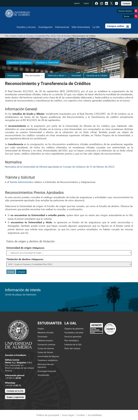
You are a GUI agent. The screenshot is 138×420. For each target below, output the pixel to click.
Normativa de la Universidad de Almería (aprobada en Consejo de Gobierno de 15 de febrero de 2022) (59, 166)
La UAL (96, 27)
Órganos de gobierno (74, 328)
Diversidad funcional (47, 371)
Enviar (11, 271)
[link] (126, 3)
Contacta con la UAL (15, 391)
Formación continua (46, 344)
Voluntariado (43, 375)
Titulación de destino (24, 259)
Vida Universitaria (81, 27)
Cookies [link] (80, 415)
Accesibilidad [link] (95, 415)
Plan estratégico (71, 340)
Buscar (131, 16)
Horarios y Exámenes (47, 62)
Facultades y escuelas (73, 332)
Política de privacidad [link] (48, 415)
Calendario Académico (20, 62)
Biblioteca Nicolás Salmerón (46, 365)
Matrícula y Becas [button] (57, 75)
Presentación (13, 75)
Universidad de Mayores (48, 356)
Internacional (62, 27)
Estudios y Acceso (26, 27)
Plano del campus (72, 348)
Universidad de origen (25, 247)
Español (77, 3)
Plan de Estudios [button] (33, 75)
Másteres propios (45, 340)
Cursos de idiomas (46, 348)
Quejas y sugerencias (15, 397)
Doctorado (42, 336)
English (86, 3)
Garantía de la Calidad (97, 75)
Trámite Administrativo (22, 182)
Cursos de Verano (45, 352)
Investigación (46, 27)
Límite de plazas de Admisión (20, 294)
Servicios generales (72, 336)
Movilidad (76, 75)
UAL (6, 35)
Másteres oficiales (46, 332)
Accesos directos (128, 11)
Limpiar (21, 271)
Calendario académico (48, 360)
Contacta (126, 3)
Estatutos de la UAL (73, 344)
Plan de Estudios (64, 35)
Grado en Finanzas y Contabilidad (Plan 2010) (37, 35)
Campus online (118, 26)
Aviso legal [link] (68, 415)
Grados (13, 35)
